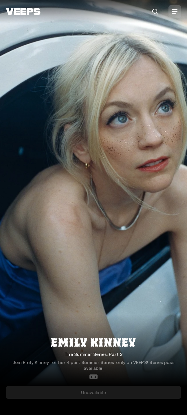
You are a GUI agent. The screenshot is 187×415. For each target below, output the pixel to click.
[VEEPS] (23, 11)
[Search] (155, 11)
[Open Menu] (174, 11)
